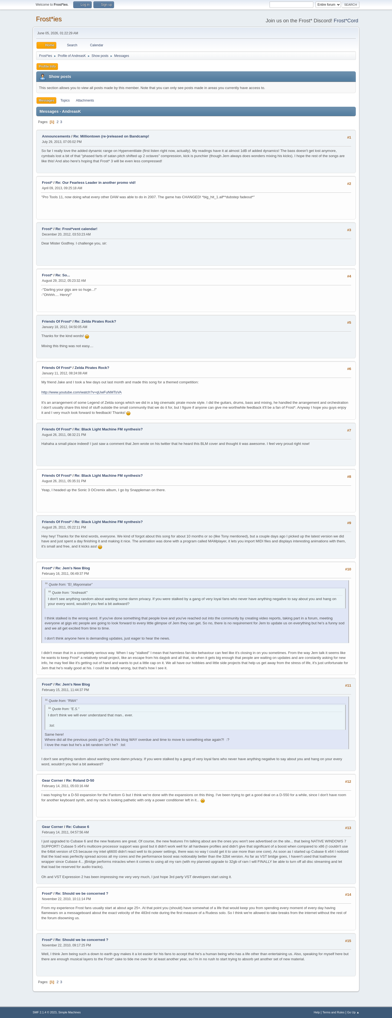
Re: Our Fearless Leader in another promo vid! (96, 183)
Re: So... (63, 275)
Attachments (85, 100)
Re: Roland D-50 (80, 780)
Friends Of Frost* (57, 321)
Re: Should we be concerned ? (82, 893)
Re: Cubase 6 (77, 827)
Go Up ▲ (353, 1012)
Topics (65, 100)
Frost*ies (49, 19)
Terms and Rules (334, 1012)
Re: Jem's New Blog (73, 568)
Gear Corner (52, 780)
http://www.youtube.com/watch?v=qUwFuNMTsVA (81, 392)
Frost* (47, 183)
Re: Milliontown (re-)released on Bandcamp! (111, 136)
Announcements (56, 136)
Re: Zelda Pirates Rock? (95, 321)
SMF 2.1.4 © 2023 (45, 1012)
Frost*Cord (346, 20)
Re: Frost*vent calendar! (76, 229)
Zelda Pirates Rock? (92, 368)
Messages (46, 100)
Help (317, 1012)
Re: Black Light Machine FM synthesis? (109, 429)
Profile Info (47, 66)
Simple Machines (69, 1012)
